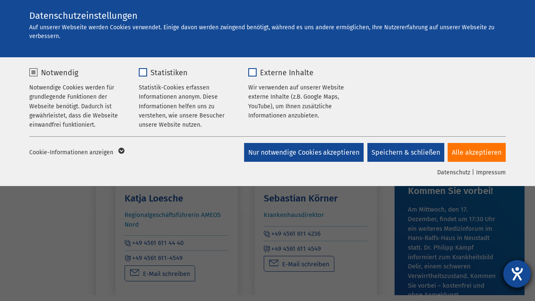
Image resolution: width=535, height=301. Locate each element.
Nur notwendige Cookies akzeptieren (302, 152)
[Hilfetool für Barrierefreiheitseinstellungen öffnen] (517, 274)
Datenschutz (453, 172)
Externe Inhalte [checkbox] (286, 72)
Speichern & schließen (405, 152)
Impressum (491, 172)
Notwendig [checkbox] (59, 72)
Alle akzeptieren (477, 152)
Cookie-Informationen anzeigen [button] (76, 152)
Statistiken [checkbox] (169, 72)
